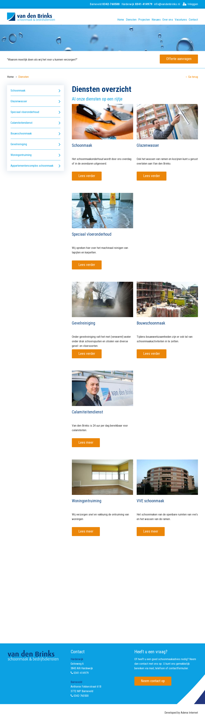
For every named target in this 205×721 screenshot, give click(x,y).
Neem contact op (153, 681)
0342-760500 (81, 695)
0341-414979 (81, 673)
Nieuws (156, 20)
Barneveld (105, 4)
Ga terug (192, 76)
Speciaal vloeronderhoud (35, 112)
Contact (193, 20)
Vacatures (181, 20)
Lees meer (85, 442)
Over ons (167, 20)
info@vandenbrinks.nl (167, 4)
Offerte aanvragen (178, 59)
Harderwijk (137, 4)
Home (120, 20)
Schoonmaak (35, 90)
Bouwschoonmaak (35, 133)
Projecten (144, 20)
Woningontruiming (35, 155)
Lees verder (86, 176)
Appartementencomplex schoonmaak (35, 165)
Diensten (131, 20)
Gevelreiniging (35, 144)
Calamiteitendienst (35, 122)
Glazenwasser (35, 101)
